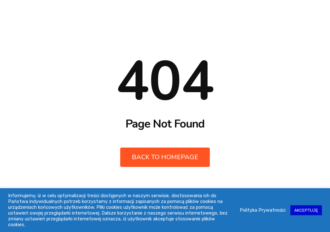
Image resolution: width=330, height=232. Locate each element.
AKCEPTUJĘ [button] (306, 210)
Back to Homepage (165, 157)
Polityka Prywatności (263, 210)
